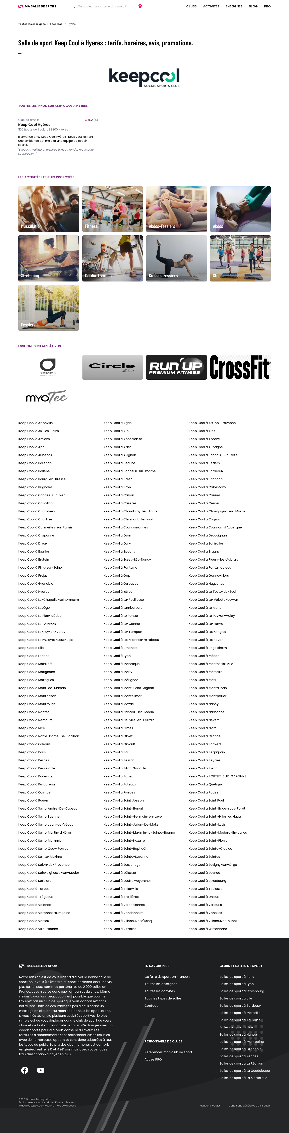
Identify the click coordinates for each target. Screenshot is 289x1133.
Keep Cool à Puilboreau (36, 784)
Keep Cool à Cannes (205, 495)
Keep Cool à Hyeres (33, 591)
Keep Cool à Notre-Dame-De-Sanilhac (49, 736)
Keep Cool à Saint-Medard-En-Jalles (218, 832)
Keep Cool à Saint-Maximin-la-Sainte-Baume (139, 832)
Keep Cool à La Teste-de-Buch (213, 591)
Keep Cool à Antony (204, 439)
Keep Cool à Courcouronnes (126, 527)
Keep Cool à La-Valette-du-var (213, 599)
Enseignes (234, 6)
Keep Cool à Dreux (32, 543)
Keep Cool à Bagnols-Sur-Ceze (213, 455)
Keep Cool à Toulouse (206, 888)
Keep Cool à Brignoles (35, 487)
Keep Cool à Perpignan (207, 752)
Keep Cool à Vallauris (205, 905)
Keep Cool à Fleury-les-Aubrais (213, 559)
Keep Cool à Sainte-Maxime (40, 856)
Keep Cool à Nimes (118, 728)
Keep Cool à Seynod (204, 872)
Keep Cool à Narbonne (206, 712)
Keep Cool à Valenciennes (124, 905)
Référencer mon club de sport (168, 1052)
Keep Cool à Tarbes (33, 888)
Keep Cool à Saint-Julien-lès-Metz (131, 824)
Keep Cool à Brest (118, 479)
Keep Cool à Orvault (119, 744)
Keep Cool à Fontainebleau (210, 567)
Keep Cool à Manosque (122, 664)
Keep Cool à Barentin (35, 463)
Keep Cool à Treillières (121, 896)
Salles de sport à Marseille (240, 1013)
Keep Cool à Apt (31, 447)
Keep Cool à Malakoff (35, 664)
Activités (211, 6)
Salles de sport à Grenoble (241, 1049)
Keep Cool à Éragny (204, 551)
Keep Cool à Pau (116, 752)
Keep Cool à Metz (202, 680)
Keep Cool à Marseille (206, 672)
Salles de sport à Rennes (239, 1056)
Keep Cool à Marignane (36, 672)
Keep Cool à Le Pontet (121, 615)
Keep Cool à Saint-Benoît (123, 808)
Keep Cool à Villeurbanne (38, 929)
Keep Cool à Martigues (36, 680)
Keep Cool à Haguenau (206, 583)
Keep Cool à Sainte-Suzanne (126, 856)
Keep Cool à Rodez (203, 792)
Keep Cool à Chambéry (36, 511)
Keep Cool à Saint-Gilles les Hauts (215, 816)
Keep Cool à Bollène (34, 471)
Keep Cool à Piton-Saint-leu (126, 768)
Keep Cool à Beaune (119, 463)
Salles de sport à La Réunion (241, 1063)
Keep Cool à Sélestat (120, 872)
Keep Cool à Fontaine (120, 567)
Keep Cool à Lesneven (206, 639)
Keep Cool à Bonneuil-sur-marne (130, 471)
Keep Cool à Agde (118, 423)
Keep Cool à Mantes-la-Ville (211, 664)
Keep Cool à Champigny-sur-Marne (217, 511)
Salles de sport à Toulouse (240, 1020)
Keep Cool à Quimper (35, 792)
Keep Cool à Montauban (208, 688)
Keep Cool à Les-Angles (207, 631)
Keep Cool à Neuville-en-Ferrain (129, 720)
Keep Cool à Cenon (204, 503)
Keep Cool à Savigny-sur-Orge (213, 864)
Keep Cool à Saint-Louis (207, 824)
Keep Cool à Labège (34, 607)
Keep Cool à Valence (34, 905)
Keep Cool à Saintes (204, 856)
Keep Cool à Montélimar (123, 696)
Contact (151, 1005)
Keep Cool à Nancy (204, 704)
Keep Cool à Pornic (118, 776)
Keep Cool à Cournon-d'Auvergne (215, 527)
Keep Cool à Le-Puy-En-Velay (41, 631)
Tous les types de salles (162, 998)
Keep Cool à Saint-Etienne (39, 816)
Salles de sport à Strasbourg (242, 991)
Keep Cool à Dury (117, 543)
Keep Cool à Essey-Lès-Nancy (127, 559)
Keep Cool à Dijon (117, 535)
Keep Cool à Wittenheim (208, 929)
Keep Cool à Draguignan (208, 535)
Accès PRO (153, 1059)
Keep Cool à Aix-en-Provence (212, 423)
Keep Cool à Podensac (36, 776)
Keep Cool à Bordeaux (206, 471)
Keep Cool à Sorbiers (34, 880)
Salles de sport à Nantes (239, 1034)
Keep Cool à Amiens (34, 439)
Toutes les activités (159, 991)
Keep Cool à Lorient (33, 656)
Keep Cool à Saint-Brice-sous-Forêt (217, 808)
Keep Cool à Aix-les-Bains (38, 431)
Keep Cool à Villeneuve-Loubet (213, 921)
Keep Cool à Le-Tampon (123, 631)
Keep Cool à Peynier (204, 760)
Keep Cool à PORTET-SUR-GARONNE (217, 776)
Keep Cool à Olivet (118, 736)
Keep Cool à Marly (118, 672)
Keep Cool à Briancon (206, 479)
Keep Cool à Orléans (34, 744)
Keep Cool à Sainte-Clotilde (210, 848)
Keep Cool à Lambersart (123, 607)
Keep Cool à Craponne (36, 535)
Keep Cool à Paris (32, 752)
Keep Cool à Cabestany (207, 487)
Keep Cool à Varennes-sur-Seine (44, 913)
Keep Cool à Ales (202, 431)
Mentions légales (210, 1105)
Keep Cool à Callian (119, 495)
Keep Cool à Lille (31, 648)
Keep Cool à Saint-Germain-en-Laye (133, 816)
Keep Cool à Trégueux (35, 896)
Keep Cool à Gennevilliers (209, 575)
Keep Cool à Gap (117, 575)
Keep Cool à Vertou (33, 921)
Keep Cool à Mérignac (121, 680)
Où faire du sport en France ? (167, 976)
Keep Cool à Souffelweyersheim (129, 880)
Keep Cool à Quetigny (206, 784)
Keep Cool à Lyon (117, 656)
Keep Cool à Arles (117, 447)
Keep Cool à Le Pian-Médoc (40, 615)
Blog (253, 6)
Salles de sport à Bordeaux (240, 1005)
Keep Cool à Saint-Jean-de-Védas (45, 824)
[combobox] (106, 6)
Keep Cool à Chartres (35, 519)
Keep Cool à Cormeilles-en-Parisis (45, 527)
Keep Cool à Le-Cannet (122, 623)
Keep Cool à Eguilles (34, 551)
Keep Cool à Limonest (121, 648)
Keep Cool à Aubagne (206, 447)
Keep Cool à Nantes (33, 712)
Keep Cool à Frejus (32, 575)
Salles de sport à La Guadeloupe (245, 1070)
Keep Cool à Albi (116, 431)
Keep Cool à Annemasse (123, 439)
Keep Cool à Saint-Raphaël (125, 848)
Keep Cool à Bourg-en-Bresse (42, 479)
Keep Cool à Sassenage (122, 864)
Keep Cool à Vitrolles (120, 929)
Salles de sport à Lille (236, 998)
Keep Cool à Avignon (120, 455)
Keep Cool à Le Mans (205, 607)
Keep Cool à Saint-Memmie (40, 840)
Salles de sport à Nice (236, 1027)
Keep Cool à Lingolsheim (208, 648)
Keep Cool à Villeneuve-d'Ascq (128, 921)
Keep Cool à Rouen (33, 800)
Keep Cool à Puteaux (120, 784)
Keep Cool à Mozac (119, 704)
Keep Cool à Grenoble (35, 583)
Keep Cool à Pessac (119, 760)
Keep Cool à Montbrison (37, 696)
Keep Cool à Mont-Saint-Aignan (129, 688)
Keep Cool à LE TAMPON (37, 623)
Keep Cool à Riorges (119, 792)
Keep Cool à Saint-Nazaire (124, 840)
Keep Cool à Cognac (205, 519)
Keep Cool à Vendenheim (123, 913)
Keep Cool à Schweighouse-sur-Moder (48, 872)
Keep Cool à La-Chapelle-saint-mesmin (49, 599)
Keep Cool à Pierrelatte (36, 768)
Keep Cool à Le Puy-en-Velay (212, 615)
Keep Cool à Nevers (204, 720)
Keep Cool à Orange (205, 736)
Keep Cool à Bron (117, 487)
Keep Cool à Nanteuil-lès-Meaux (129, 712)
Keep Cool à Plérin (203, 768)
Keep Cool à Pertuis (33, 760)
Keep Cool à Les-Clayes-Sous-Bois (45, 639)
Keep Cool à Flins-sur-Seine (40, 567)
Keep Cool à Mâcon (204, 656)
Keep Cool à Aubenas (35, 455)
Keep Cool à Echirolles (206, 543)
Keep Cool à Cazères (120, 503)
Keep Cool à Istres (118, 591)
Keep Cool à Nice (31, 728)
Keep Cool (56, 24)
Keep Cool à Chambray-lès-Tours (130, 511)
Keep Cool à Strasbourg (207, 880)
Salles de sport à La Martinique (243, 1078)
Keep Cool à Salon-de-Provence (44, 864)
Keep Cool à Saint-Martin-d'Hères (45, 832)
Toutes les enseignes (32, 24)
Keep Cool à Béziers (204, 463)
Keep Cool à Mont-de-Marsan (42, 688)
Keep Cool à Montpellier (208, 696)
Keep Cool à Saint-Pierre (208, 840)
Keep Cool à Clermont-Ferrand (128, 519)
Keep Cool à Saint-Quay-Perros (43, 848)
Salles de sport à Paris (237, 976)
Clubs (191, 6)
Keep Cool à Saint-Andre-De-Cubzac (47, 808)
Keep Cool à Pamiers (205, 744)
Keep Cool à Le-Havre (206, 623)
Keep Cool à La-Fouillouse (124, 599)
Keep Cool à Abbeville (35, 423)
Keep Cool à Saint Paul (206, 800)
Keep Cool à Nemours (35, 720)
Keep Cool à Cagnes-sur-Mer (41, 495)
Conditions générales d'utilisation (249, 1105)
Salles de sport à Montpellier (242, 1041)
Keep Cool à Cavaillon (35, 503)
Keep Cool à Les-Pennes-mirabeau (131, 639)
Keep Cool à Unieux (204, 896)
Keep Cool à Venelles (205, 913)
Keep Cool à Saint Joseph (124, 800)
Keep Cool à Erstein (33, 559)
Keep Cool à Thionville (121, 888)
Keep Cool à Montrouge (37, 704)
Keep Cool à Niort (202, 728)
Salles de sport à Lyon (237, 984)
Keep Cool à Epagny (119, 551)
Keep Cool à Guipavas (121, 583)
